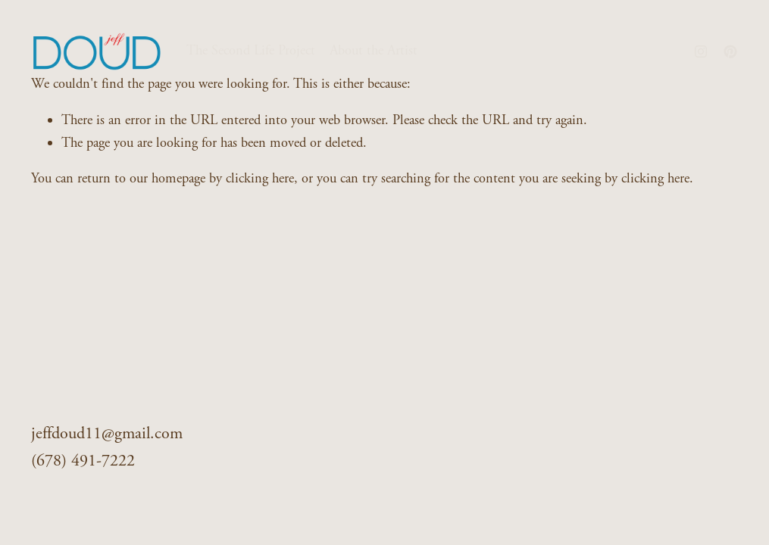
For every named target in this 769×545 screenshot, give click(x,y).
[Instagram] (700, 51)
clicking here (260, 179)
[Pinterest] (730, 51)
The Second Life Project (250, 51)
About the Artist (373, 51)
